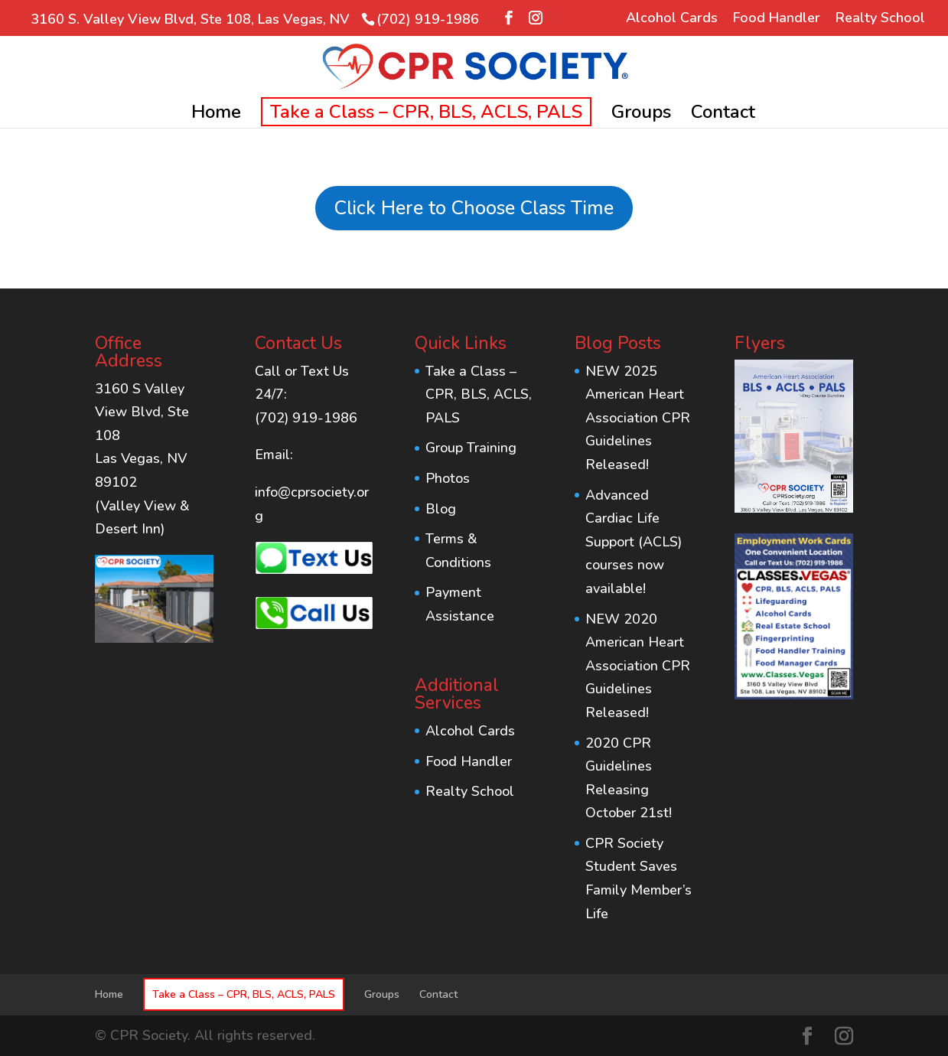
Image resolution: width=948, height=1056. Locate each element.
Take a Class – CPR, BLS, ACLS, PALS (426, 111)
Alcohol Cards (672, 19)
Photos (447, 478)
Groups (641, 115)
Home (216, 115)
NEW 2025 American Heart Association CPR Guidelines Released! (637, 418)
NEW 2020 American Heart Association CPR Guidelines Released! (637, 666)
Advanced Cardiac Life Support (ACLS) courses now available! (633, 542)
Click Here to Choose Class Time (474, 208)
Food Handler (776, 19)
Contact (723, 115)
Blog (440, 509)
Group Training (470, 447)
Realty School (880, 19)
